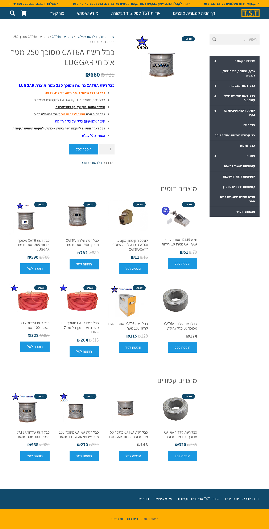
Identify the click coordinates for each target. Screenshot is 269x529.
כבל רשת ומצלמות (87, 36)
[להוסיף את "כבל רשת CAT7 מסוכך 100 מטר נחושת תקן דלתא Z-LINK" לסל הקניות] (84, 351)
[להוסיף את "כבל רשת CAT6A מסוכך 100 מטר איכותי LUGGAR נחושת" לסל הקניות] (84, 456)
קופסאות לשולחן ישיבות (239, 176)
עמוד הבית (108, 36)
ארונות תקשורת (234, 61)
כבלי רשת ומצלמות (234, 86)
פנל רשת (249, 125)
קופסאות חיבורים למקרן (239, 187)
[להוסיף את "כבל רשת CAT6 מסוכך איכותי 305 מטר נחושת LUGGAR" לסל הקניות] (35, 268)
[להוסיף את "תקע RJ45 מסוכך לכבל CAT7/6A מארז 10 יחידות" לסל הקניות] (182, 263)
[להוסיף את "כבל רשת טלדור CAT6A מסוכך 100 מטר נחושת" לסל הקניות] (182, 456)
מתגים (234, 156)
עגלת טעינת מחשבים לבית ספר (237, 199)
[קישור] (250, 13)
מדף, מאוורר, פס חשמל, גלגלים (238, 73)
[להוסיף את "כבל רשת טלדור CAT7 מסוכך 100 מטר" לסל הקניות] (35, 347)
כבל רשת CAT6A (62, 36)
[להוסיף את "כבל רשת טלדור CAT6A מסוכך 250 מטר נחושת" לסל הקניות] (84, 264)
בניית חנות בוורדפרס (125, 518)
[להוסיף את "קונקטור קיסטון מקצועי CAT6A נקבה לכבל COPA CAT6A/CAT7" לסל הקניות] (133, 268)
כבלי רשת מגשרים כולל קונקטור (234, 98)
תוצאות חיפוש (245, 211)
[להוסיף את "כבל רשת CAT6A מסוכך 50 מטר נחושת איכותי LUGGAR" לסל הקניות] (133, 456)
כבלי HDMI (247, 145)
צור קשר (143, 498)
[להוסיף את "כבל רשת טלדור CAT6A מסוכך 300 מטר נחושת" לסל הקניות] (35, 456)
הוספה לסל (83, 149)
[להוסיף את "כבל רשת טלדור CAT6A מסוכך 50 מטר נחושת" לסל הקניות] (182, 347)
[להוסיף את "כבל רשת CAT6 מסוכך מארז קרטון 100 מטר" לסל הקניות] (133, 347)
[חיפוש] (12, 13)
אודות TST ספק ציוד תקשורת (198, 498)
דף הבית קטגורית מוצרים (242, 498)
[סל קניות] (23, 13)
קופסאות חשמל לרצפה (239, 166)
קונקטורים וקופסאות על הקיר (234, 112)
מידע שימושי (163, 498)
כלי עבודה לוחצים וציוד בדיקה (235, 135)
